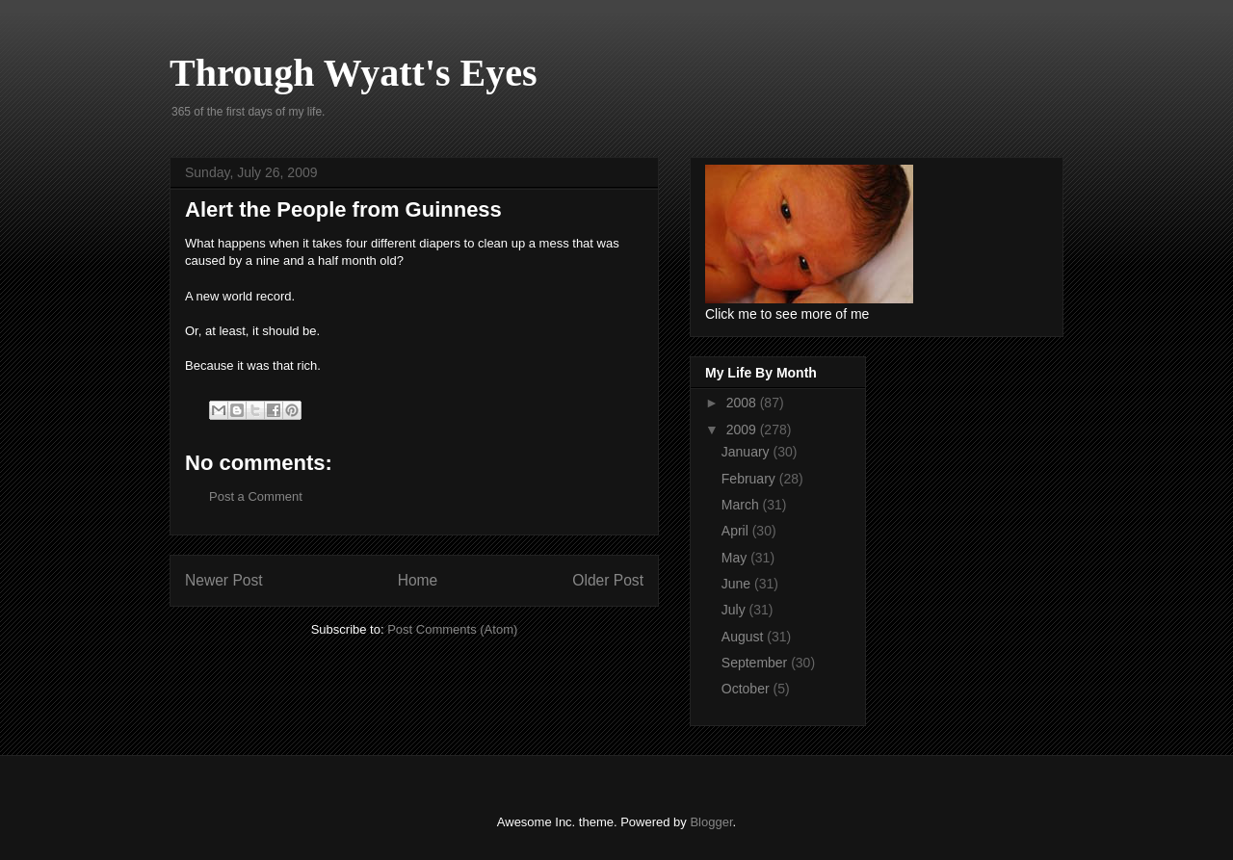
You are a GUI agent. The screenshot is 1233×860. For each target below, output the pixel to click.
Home (418, 580)
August (744, 636)
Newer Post (224, 580)
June (737, 583)
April (736, 530)
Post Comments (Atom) (452, 629)
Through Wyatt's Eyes (354, 72)
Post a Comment (255, 496)
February (750, 478)
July (735, 609)
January (747, 451)
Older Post (607, 580)
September (756, 662)
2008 (743, 402)
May (735, 557)
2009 (743, 429)
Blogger (711, 822)
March (742, 504)
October (747, 688)
